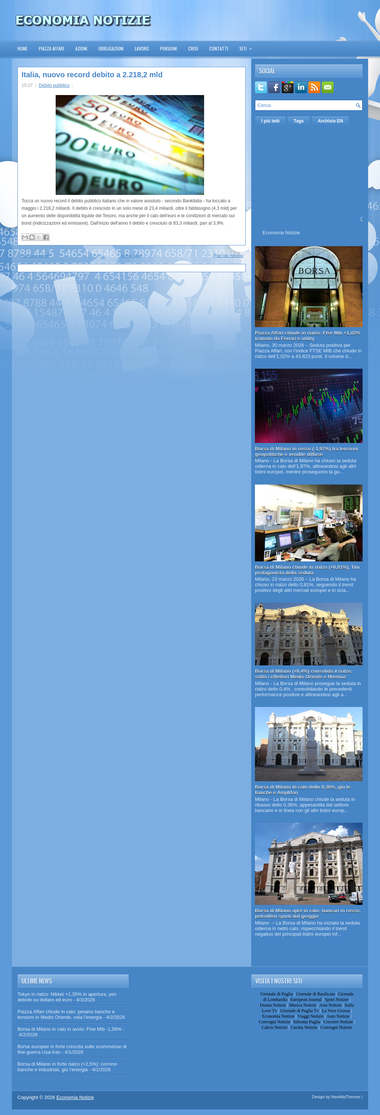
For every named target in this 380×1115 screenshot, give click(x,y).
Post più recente (34, 255)
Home (22, 48)
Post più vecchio (228, 255)
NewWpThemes (345, 1097)
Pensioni (168, 48)
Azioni (81, 48)
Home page (131, 255)
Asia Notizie (330, 1005)
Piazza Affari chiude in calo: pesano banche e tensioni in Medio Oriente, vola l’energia (66, 1014)
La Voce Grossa (336, 1010)
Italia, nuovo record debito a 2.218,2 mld (92, 74)
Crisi (193, 48)
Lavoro (142, 48)
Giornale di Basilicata (315, 994)
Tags (299, 121)
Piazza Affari (51, 48)
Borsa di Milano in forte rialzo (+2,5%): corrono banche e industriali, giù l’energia (67, 1066)
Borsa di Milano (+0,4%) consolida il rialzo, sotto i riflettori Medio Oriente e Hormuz (304, 673)
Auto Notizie (338, 1016)
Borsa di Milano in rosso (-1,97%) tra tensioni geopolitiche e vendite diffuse (306, 451)
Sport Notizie (336, 999)
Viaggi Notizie (311, 1016)
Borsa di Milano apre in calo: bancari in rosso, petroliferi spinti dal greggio (308, 913)
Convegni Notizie (274, 1021)
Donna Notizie (273, 1005)
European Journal (305, 999)
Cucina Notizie (304, 1027)
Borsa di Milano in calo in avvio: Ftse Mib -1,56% (69, 1029)
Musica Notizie (303, 1005)
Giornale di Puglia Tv (299, 1010)
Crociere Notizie (338, 1021)
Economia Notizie (281, 232)
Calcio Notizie (275, 1027)
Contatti (218, 48)
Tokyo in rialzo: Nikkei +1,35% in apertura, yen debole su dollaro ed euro (67, 996)
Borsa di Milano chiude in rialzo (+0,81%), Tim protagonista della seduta (307, 570)
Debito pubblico (54, 85)
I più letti (270, 121)
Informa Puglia (307, 1021)
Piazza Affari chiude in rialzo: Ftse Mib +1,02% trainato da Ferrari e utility (307, 335)
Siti (247, 46)
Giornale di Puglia (276, 994)
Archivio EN (330, 121)
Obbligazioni (111, 48)
